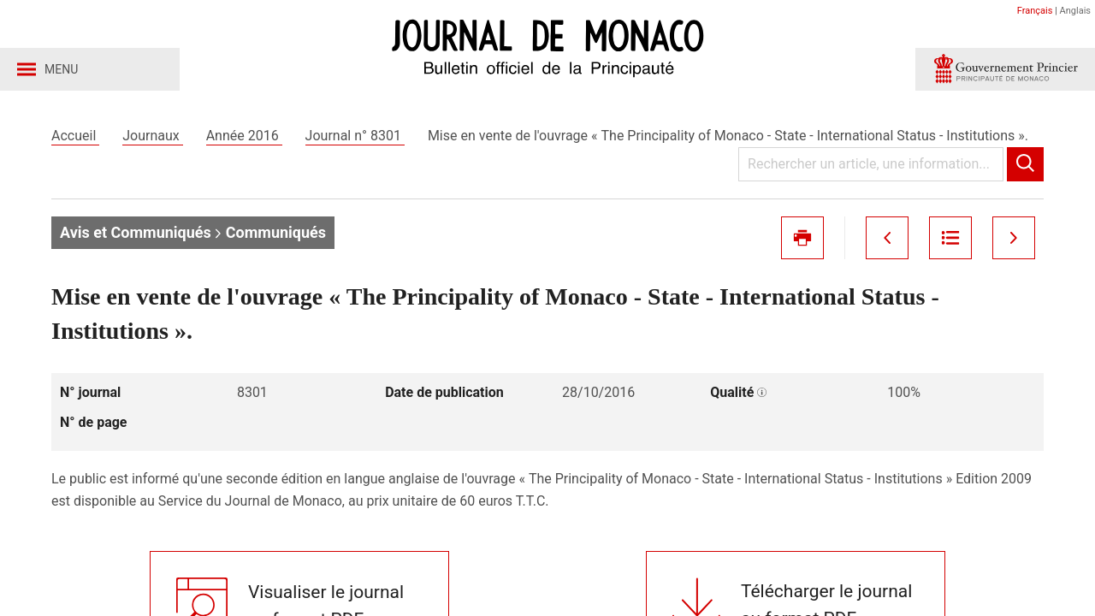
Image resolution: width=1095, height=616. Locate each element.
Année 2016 (244, 135)
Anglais (1075, 10)
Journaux (152, 135)
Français (1035, 10)
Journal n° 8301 (355, 135)
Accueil (75, 135)
